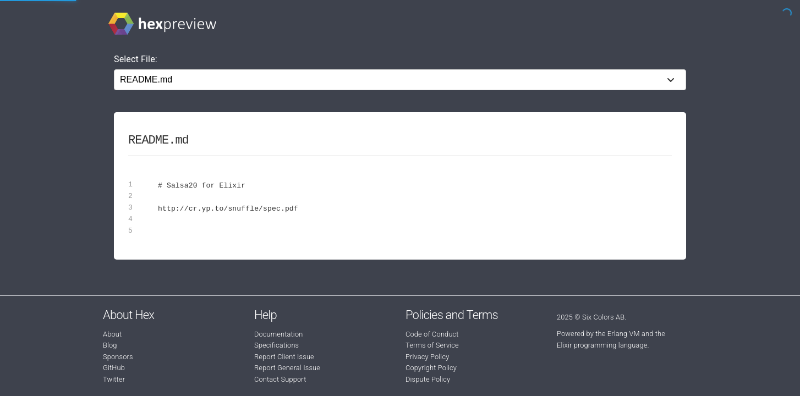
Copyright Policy (431, 368)
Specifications (276, 345)
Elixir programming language (602, 345)
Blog (110, 345)
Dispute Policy (428, 379)
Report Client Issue (284, 357)
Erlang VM (623, 333)
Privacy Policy (427, 357)
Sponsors (118, 357)
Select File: (135, 59)
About (112, 334)
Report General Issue (287, 368)
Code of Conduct (432, 334)
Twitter (114, 379)
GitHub (114, 368)
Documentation (278, 334)
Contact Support (280, 379)
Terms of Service (432, 345)
